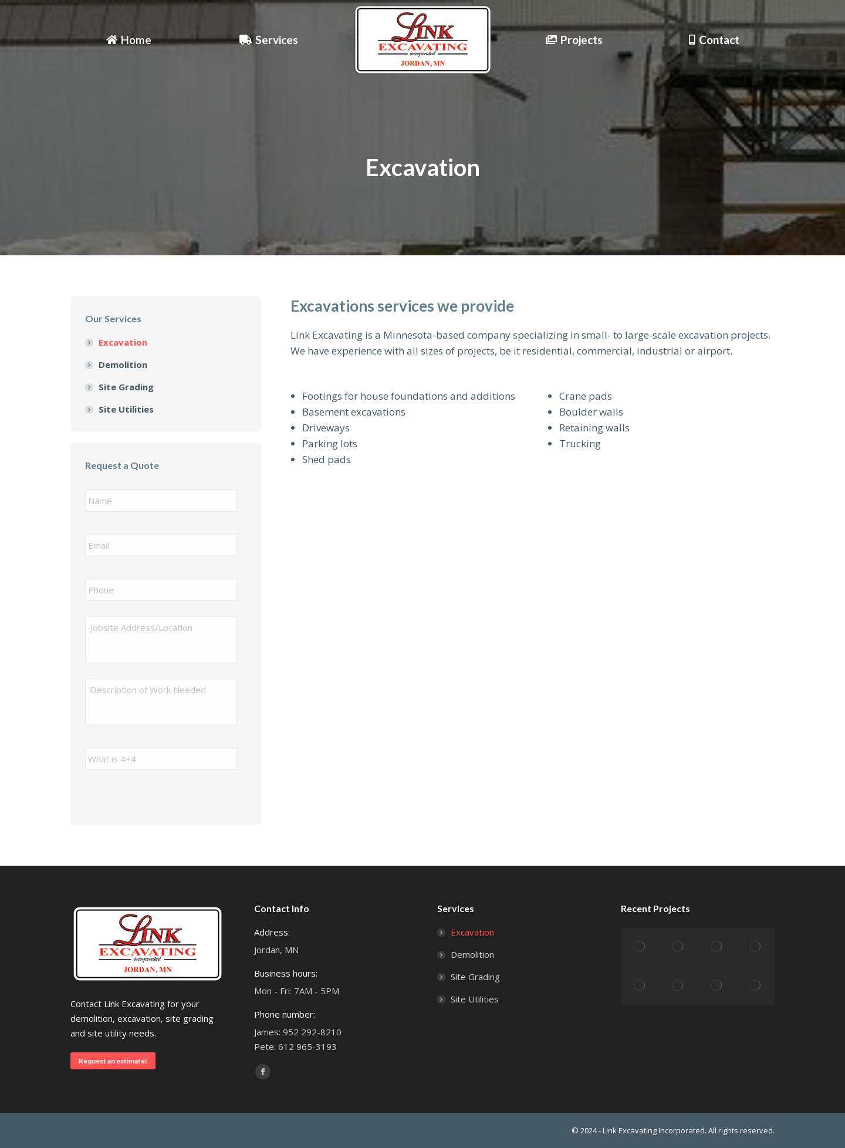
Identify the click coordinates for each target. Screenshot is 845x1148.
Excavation (123, 342)
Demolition (123, 364)
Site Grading (126, 387)
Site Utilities (126, 409)
